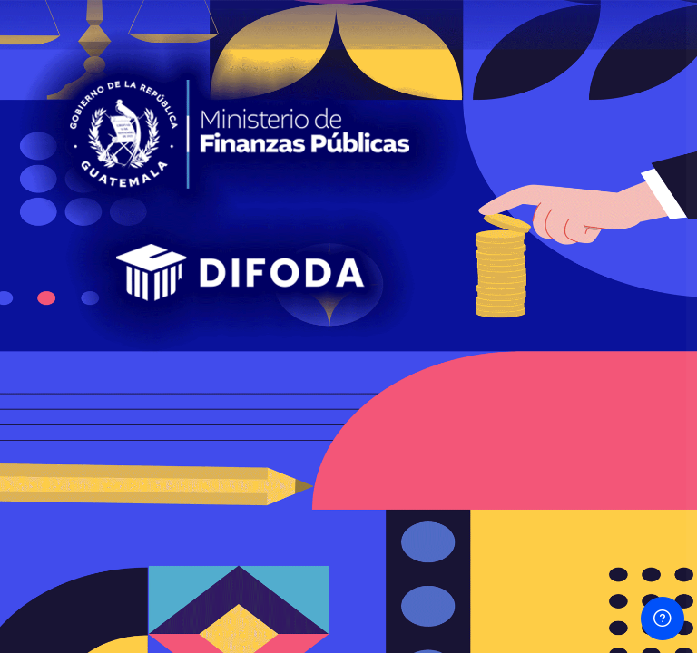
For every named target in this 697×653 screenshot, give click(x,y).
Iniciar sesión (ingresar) (505, 396)
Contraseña (376, 263)
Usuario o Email (388, 176)
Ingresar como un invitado (505, 516)
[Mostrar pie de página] (662, 618)
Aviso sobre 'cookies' (506, 600)
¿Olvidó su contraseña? (608, 346)
